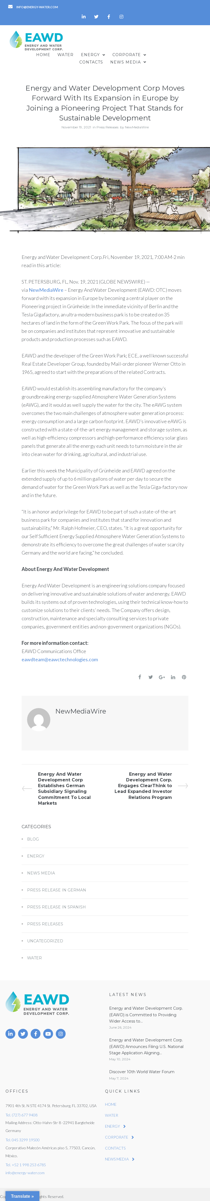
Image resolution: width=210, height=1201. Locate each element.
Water (34, 953)
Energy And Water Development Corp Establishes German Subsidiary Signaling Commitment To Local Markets (56, 784)
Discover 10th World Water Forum (141, 1067)
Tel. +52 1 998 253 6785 (25, 1160)
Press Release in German (56, 885)
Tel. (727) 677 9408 (21, 1110)
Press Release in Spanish (56, 902)
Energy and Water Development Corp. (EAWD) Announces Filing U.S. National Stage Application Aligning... (146, 1042)
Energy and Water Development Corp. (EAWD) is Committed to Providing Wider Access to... (146, 1010)
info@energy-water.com (25, 1168)
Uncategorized (45, 936)
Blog (33, 834)
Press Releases (107, 123)
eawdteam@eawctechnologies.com (60, 655)
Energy (35, 851)
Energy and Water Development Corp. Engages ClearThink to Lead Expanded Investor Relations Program (151, 781)
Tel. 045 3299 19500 (22, 1135)
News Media (41, 868)
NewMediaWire (137, 123)
